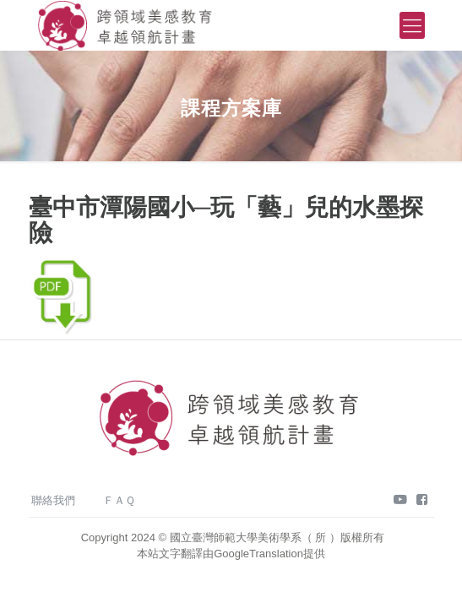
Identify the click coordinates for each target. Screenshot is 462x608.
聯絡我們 (53, 500)
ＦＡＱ (119, 500)
